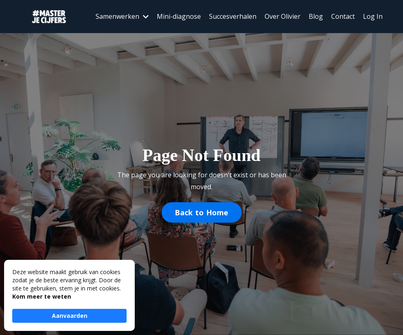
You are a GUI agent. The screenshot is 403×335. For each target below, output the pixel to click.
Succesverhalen (232, 16)
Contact (343, 16)
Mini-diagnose (179, 16)
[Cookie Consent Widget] (69, 295)
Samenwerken (122, 16)
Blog (316, 16)
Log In (373, 16)
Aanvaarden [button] (69, 315)
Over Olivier (283, 16)
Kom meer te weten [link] (41, 296)
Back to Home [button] (202, 212)
